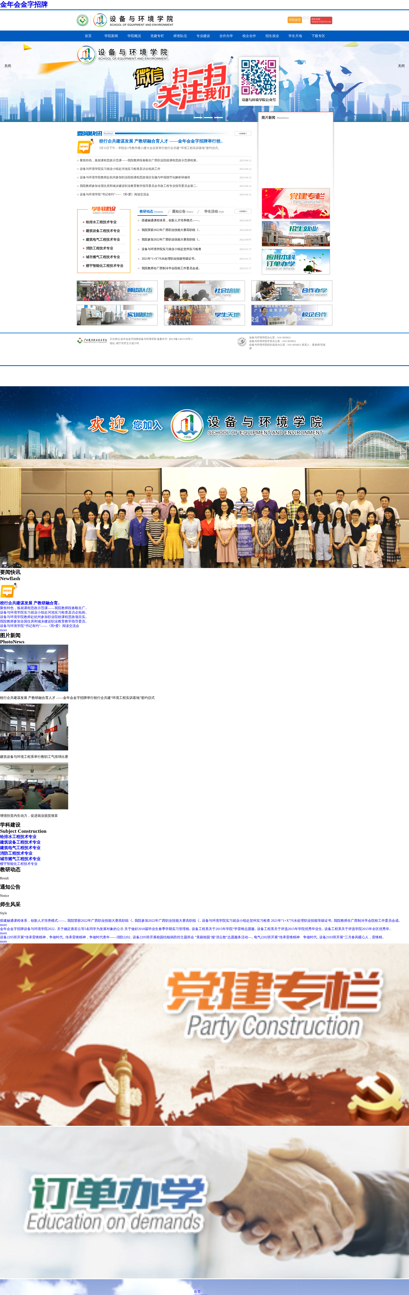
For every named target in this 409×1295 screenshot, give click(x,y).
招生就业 (272, 36)
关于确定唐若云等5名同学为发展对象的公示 (90, 929)
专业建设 (203, 36)
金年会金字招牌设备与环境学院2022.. (28, 929)
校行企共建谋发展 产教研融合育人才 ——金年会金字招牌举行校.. (161, 141)
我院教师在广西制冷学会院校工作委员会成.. (171, 268)
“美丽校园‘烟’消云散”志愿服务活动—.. (224, 937)
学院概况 (134, 36)
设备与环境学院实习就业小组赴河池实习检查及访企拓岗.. (43, 612)
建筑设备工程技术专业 (103, 231)
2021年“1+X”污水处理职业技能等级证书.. (169, 258)
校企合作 (249, 36)
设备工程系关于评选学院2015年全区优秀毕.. (357, 929)
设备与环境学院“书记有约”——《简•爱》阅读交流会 (39, 626)
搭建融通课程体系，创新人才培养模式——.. (171, 220)
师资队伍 (180, 36)
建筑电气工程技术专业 (103, 239)
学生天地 (295, 36)
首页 (88, 36)
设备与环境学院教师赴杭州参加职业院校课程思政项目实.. (43, 617)
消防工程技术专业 (99, 248)
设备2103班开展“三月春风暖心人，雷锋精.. (351, 937)
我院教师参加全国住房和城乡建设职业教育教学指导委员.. (43, 621)
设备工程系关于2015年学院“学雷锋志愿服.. (224, 929)
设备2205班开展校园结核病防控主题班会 (164, 937)
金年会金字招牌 (24, 4)
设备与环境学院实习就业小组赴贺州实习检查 (171, 249)
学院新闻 (111, 36)
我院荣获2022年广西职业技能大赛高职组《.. (171, 230)
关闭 (401, 66)
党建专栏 (157, 36)
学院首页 (295, 19)
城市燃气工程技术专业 (103, 257)
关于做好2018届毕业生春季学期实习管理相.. (158, 929)
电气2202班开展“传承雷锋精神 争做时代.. (286, 937)
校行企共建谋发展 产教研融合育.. (30, 603)
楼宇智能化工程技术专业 (104, 266)
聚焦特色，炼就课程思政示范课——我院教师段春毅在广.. (43, 608)
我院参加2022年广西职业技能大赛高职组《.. (171, 239)
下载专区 (318, 36)
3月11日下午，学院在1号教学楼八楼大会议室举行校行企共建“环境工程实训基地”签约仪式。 (160, 148)
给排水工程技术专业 (101, 222)
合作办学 (226, 36)
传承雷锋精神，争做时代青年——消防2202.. (99, 937)
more (3, 630)
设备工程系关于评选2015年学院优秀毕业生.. (290, 929)
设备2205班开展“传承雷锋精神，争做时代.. (32, 937)
